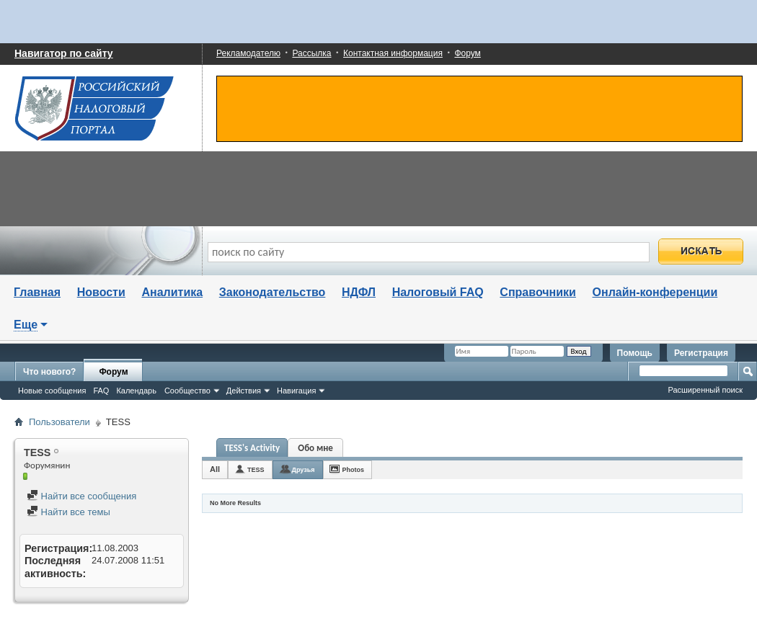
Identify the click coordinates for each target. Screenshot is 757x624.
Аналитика (172, 292)
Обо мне (315, 447)
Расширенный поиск (705, 389)
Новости (101, 292)
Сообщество (187, 390)
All (215, 469)
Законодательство (272, 292)
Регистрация (701, 353)
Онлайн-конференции (655, 292)
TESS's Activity (252, 447)
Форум (467, 53)
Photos (353, 469)
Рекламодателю (248, 53)
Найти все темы (68, 512)
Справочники (538, 292)
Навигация (296, 390)
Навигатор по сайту (63, 53)
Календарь (136, 390)
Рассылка (311, 53)
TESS (256, 469)
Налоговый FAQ (438, 292)
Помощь (634, 353)
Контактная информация (393, 53)
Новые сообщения (52, 390)
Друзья (303, 469)
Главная (37, 292)
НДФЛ (359, 292)
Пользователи (59, 421)
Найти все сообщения (81, 496)
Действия (243, 390)
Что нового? (49, 372)
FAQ (101, 390)
